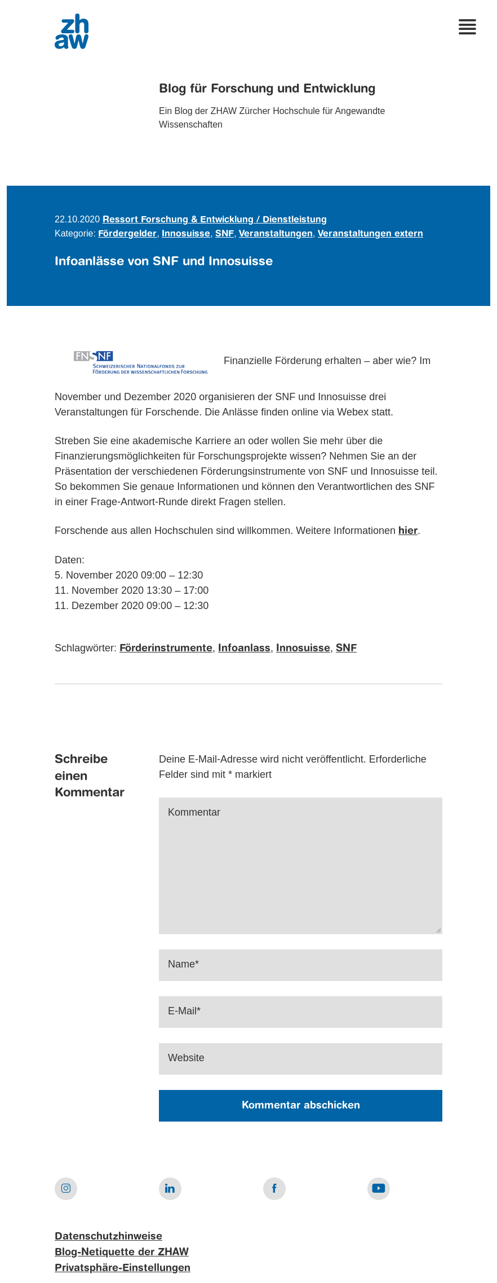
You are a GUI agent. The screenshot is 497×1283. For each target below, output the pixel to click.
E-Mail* (184, 1011)
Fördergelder (127, 234)
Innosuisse (186, 234)
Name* (183, 964)
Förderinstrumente (165, 648)
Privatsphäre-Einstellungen (122, 1268)
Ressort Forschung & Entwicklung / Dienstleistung (215, 220)
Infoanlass (244, 648)
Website (186, 1057)
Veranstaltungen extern (370, 234)
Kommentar (194, 812)
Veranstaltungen (276, 234)
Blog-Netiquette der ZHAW (122, 1252)
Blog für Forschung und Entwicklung (267, 89)
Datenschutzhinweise (108, 1237)
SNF (224, 234)
